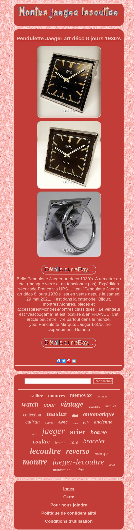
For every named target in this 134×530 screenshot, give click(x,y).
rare (74, 442)
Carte (68, 497)
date (75, 423)
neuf (112, 465)
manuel (110, 406)
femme (60, 443)
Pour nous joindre (68, 505)
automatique (98, 414)
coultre (41, 441)
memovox (81, 395)
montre (35, 461)
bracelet (94, 441)
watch (30, 404)
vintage (72, 404)
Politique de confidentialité (68, 513)
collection (32, 414)
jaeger (53, 431)
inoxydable (94, 407)
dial (75, 415)
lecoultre (45, 451)
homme (98, 433)
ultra (80, 470)
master (56, 413)
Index (68, 488)
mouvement (62, 470)
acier (77, 432)
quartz (49, 423)
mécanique (101, 454)
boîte (33, 434)
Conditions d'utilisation (68, 521)
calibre (36, 395)
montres (56, 395)
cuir (86, 423)
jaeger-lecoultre (78, 461)
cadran (32, 422)
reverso (77, 451)
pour (49, 404)
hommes (102, 396)
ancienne (103, 422)
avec (63, 422)
